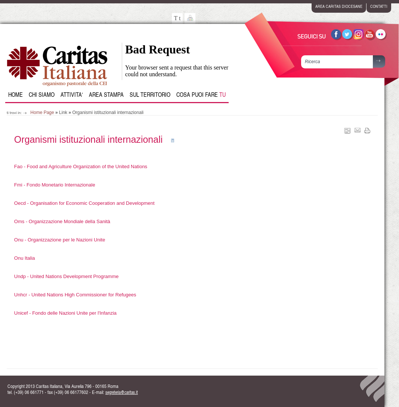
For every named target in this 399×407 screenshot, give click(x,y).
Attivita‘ (72, 94)
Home (15, 94)
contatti (378, 6)
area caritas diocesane (338, 6)
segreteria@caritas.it (121, 392)
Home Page (42, 112)
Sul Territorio (150, 94)
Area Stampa (106, 94)
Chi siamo (42, 94)
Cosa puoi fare (201, 94)
